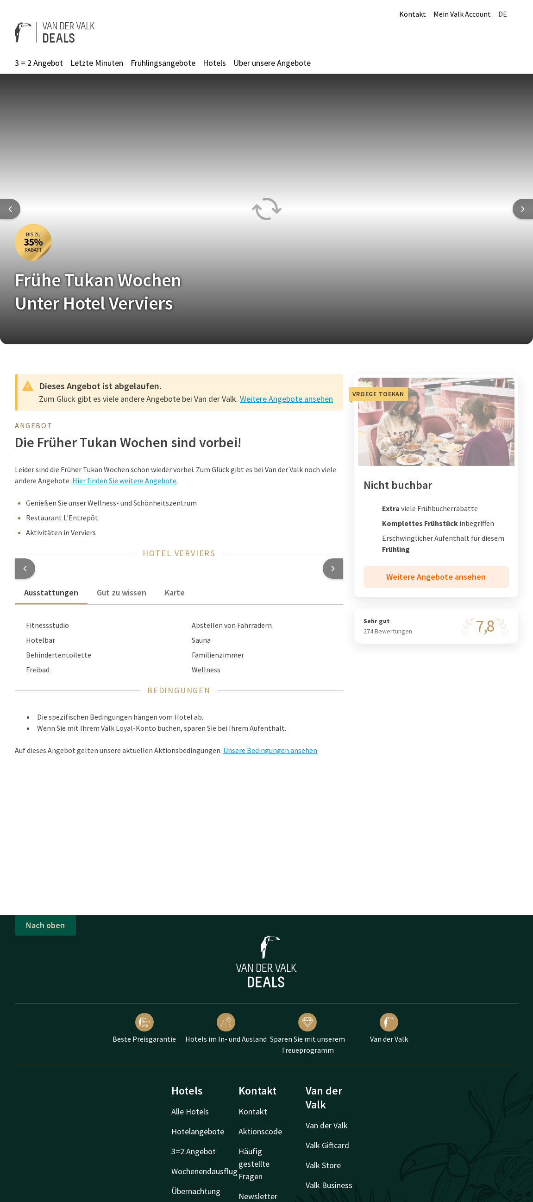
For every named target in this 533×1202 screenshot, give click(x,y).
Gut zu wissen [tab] (121, 592)
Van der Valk (389, 1028)
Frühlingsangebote (163, 62)
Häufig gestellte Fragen (254, 1164)
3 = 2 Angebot (39, 62)
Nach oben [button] (45, 925)
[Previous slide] (10, 209)
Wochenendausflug (204, 1171)
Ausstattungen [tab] (51, 592)
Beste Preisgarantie (144, 1028)
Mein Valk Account (462, 14)
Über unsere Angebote (272, 62)
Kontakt (412, 14)
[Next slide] (523, 209)
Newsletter (257, 1196)
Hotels (214, 62)
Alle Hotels (190, 1111)
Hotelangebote (197, 1131)
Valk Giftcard (327, 1145)
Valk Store (323, 1165)
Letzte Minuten (96, 62)
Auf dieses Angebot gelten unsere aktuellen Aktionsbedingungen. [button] (166, 750)
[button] (25, 568)
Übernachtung (195, 1191)
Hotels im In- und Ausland (226, 1028)
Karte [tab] (175, 592)
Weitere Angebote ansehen (286, 398)
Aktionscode (260, 1131)
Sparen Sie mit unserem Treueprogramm (307, 1034)
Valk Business (329, 1185)
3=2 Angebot (193, 1151)
